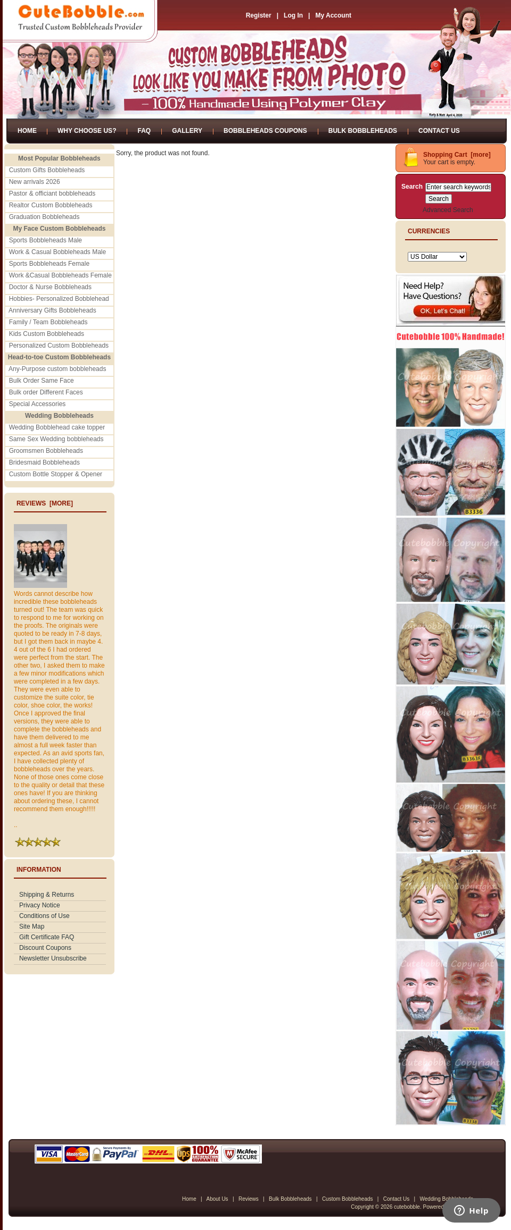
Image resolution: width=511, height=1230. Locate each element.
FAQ (144, 130)
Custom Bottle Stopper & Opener (55, 474)
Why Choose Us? (86, 130)
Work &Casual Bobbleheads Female (60, 275)
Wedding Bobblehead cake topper (57, 427)
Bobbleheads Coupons (265, 130)
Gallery (187, 130)
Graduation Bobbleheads (44, 217)
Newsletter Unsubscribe (53, 958)
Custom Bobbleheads (347, 1199)
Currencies (429, 231)
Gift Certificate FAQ (46, 937)
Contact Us (439, 130)
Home (27, 130)
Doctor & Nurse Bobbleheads (50, 287)
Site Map (31, 926)
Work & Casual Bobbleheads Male (57, 252)
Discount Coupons (45, 947)
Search (412, 186)
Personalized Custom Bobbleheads (59, 345)
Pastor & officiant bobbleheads (52, 193)
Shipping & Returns (46, 894)
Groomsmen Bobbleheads (46, 450)
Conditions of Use (44, 916)
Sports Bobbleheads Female (49, 263)
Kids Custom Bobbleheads (46, 334)
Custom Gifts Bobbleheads (47, 170)
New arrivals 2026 (34, 182)
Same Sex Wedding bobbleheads (56, 439)
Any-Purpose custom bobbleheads (57, 369)
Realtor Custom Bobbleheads (51, 205)
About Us (217, 1199)
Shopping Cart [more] (457, 154)
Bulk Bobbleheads (362, 130)
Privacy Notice (39, 905)
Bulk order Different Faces (46, 392)
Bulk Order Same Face (41, 380)
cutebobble (407, 1207)
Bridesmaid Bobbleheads (44, 462)
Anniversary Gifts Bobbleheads (52, 310)
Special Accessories (37, 404)
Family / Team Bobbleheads (48, 322)
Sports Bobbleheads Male (45, 240)
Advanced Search (448, 210)
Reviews (248, 1199)
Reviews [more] (45, 503)
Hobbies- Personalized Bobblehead (59, 298)
